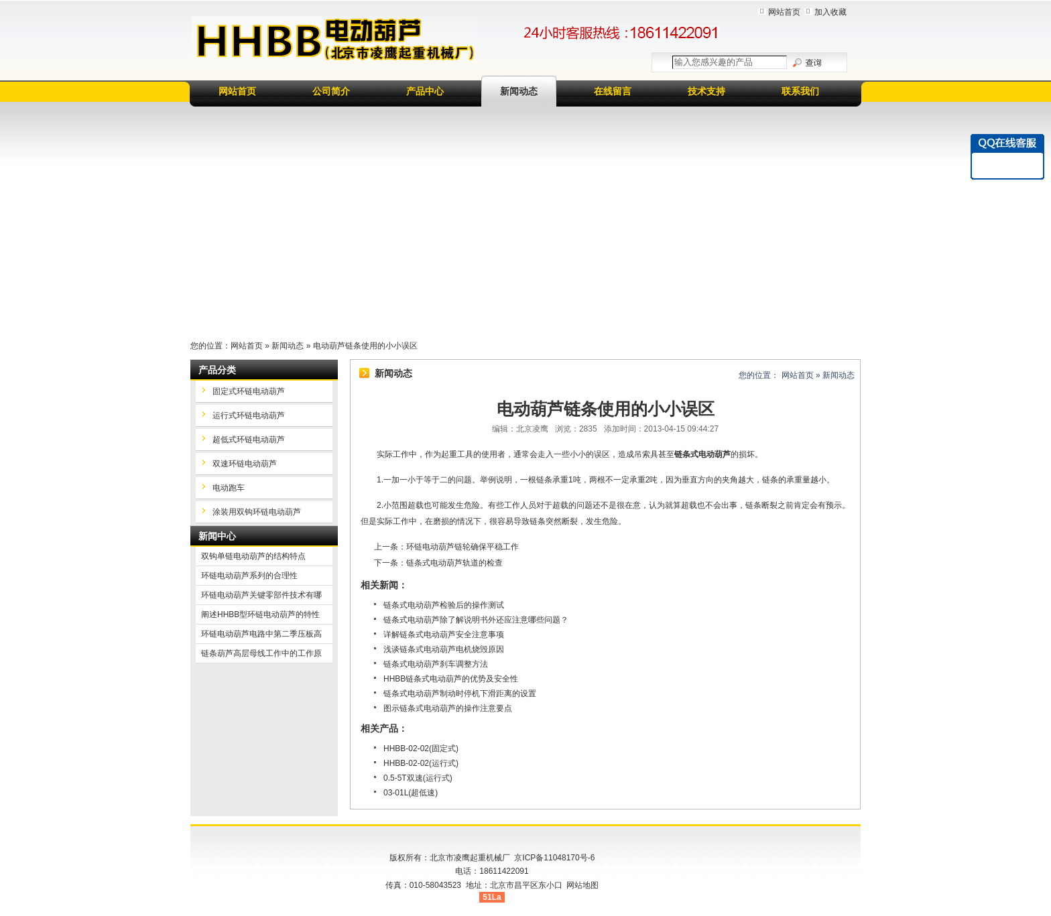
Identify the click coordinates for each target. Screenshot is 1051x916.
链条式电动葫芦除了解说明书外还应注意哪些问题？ (475, 620)
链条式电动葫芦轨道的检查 (454, 563)
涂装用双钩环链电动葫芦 (256, 512)
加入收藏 (830, 12)
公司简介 (331, 91)
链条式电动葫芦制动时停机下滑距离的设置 (459, 693)
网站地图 (582, 885)
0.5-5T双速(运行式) (417, 778)
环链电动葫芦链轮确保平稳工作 (462, 546)
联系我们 (800, 91)
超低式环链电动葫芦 (248, 439)
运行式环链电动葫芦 (248, 415)
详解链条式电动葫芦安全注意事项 (443, 634)
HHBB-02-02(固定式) (420, 748)
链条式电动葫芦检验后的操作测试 (443, 605)
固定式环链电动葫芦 (248, 391)
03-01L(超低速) (410, 792)
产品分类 (217, 370)
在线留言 (612, 91)
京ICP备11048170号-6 (554, 857)
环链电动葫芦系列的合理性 (249, 575)
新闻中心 (217, 536)
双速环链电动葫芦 (244, 463)
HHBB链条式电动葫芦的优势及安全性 (450, 678)
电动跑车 (228, 488)
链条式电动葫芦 (702, 454)
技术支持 (706, 91)
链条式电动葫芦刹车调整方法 (435, 664)
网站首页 (784, 12)
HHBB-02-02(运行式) (420, 763)
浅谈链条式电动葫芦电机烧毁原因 (443, 649)
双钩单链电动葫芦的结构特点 (253, 556)
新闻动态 (519, 91)
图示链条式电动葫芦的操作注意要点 (447, 708)
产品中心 (425, 91)
